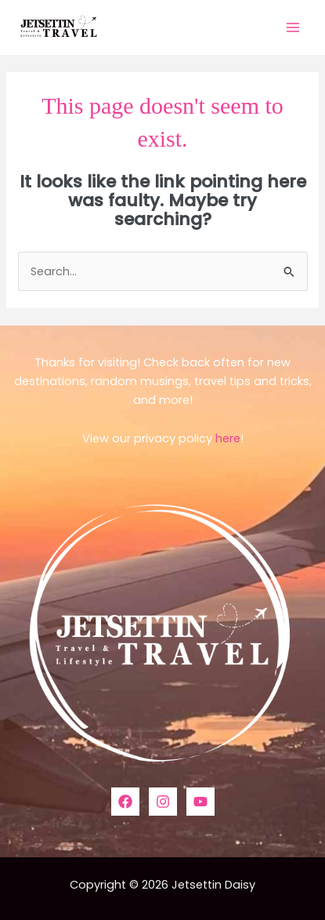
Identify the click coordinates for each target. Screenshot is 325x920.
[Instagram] (163, 801)
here (227, 438)
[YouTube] (200, 801)
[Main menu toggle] (292, 27)
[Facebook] (125, 801)
